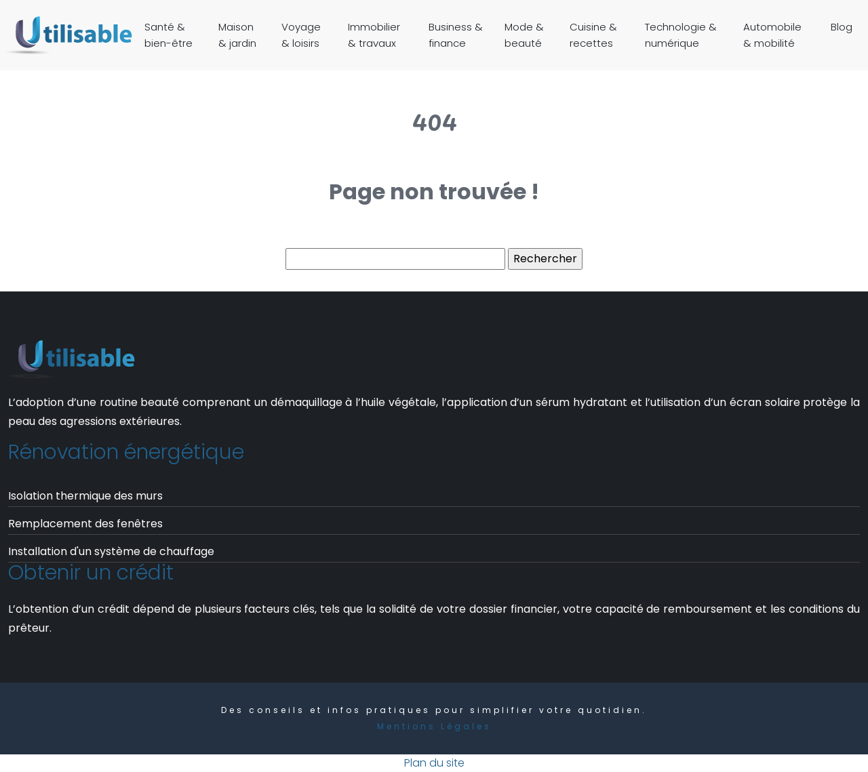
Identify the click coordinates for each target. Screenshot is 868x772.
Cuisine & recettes (593, 35)
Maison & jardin (237, 35)
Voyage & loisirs (301, 35)
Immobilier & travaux (374, 35)
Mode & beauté (524, 35)
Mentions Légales (434, 726)
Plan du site (434, 763)
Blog (841, 27)
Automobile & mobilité (772, 35)
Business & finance (456, 35)
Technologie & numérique (681, 35)
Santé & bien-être (168, 35)
